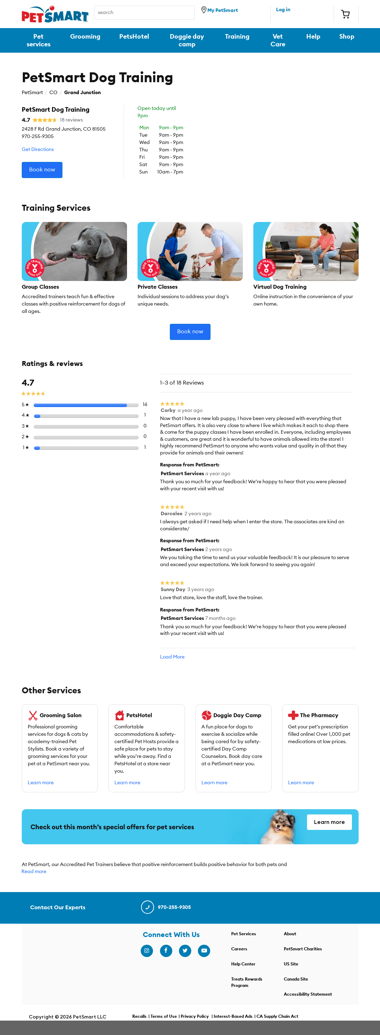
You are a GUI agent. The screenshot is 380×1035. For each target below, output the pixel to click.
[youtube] (204, 951)
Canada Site (296, 979)
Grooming (85, 36)
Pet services (39, 40)
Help (313, 36)
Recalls (139, 1017)
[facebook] (166, 951)
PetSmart (32, 92)
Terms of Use (164, 1017)
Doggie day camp (187, 40)
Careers (239, 949)
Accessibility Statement (308, 995)
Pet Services (243, 934)
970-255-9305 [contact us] (165, 907)
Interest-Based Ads (233, 1017)
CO (53, 92)
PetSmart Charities (303, 949)
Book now (42, 169)
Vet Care (278, 40)
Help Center (243, 964)
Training (237, 36)
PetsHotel (134, 36)
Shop (346, 36)
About (290, 934)
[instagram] (147, 951)
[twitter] (185, 951)
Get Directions (38, 149)
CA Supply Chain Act (277, 1017)
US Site (291, 964)
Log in (283, 9)
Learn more (41, 783)
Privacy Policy (195, 1017)
